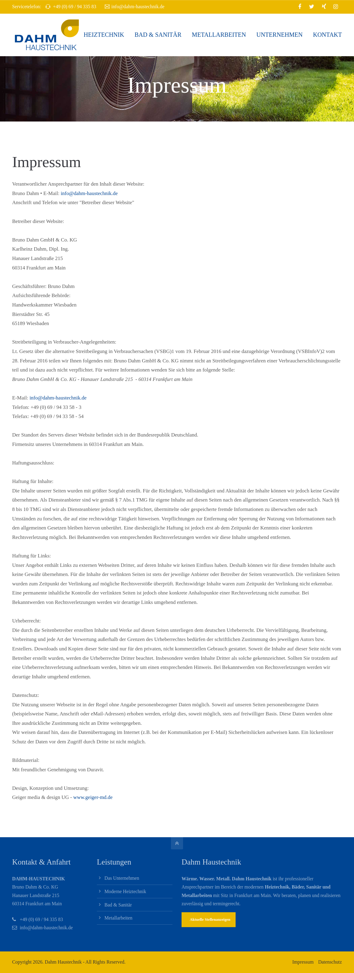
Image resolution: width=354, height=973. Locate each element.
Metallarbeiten (118, 917)
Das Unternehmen (121, 878)
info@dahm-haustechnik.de (135, 6)
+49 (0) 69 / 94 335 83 (41, 919)
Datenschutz (330, 961)
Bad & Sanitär (118, 904)
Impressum (303, 961)
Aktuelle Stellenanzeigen (210, 919)
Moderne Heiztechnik (125, 891)
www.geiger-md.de (93, 797)
